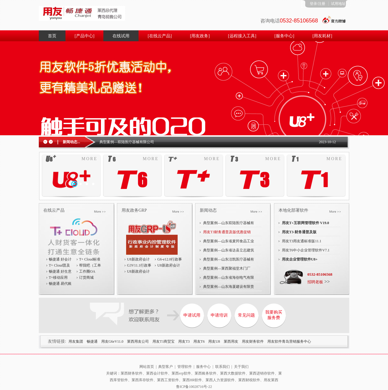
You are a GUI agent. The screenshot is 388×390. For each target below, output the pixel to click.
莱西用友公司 (138, 341)
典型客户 (165, 367)
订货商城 (86, 277)
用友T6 (199, 341)
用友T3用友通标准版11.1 (301, 241)
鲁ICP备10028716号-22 (194, 387)
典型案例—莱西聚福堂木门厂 (226, 268)
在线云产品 (54, 210)
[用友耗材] (322, 36)
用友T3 (183, 341)
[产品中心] (84, 36)
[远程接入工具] (242, 36)
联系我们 (222, 367)
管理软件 (184, 367)
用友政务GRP (134, 210)
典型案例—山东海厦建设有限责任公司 (228, 287)
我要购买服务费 (273, 315)
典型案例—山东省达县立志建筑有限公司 (228, 251)
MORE (89, 158)
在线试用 (120, 36)
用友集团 (76, 341)
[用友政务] (200, 36)
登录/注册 (317, 4)
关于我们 (241, 367)
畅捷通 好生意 (60, 271)
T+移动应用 (58, 277)
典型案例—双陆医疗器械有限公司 (126, 142)
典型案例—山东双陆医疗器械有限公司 (228, 224)
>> (318, 281)
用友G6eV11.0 (112, 341)
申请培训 (219, 315)
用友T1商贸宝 (163, 341)
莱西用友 (231, 341)
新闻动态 (208, 210)
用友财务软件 (253, 341)
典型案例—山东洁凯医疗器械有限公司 (228, 260)
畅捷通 (92, 341)
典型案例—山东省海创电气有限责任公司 (228, 278)
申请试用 (191, 315)
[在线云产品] (160, 36)
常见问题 (246, 315)
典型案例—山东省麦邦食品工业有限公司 (228, 242)
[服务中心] (284, 36)
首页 (52, 36)
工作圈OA (87, 271)
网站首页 (146, 367)
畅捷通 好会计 (60, 259)
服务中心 (203, 367)
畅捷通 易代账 (60, 283)
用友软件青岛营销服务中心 (289, 341)
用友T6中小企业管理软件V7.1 (305, 250)
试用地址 (338, 4)
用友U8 (214, 341)
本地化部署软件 (293, 210)
